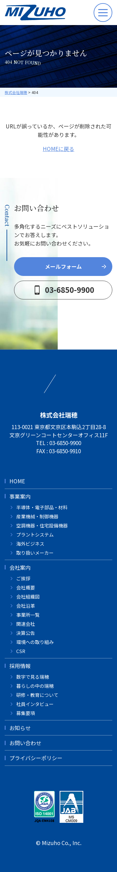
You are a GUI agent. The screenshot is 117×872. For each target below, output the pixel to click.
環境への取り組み (35, 642)
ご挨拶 (23, 578)
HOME (17, 481)
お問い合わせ (25, 743)
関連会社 (25, 623)
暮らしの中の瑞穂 (35, 686)
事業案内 (20, 496)
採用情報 (20, 666)
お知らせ (20, 728)
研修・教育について (37, 695)
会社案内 (20, 567)
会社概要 (25, 587)
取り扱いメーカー (35, 552)
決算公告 (25, 633)
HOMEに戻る (58, 149)
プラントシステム (35, 534)
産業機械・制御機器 (37, 516)
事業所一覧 (28, 614)
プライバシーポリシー (35, 758)
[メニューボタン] (103, 12)
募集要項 (25, 713)
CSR (20, 651)
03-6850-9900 (65, 443)
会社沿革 (25, 605)
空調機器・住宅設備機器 (42, 525)
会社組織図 (28, 596)
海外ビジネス (30, 543)
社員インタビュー (35, 704)
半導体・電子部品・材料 (42, 507)
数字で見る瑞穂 (32, 676)
